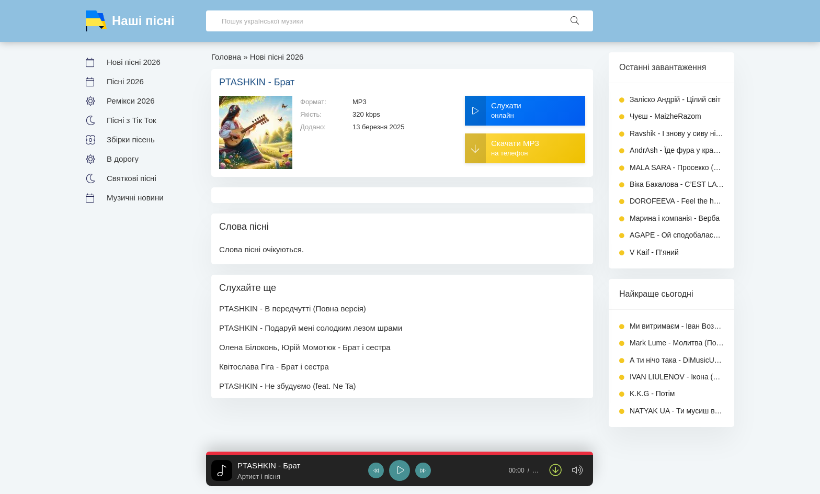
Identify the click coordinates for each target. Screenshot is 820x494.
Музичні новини (135, 197)
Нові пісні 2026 (134, 62)
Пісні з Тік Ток (131, 120)
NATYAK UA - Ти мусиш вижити (677, 411)
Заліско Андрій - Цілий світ (675, 99)
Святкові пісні (131, 178)
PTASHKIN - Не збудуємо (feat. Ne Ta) (287, 385)
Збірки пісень (131, 139)
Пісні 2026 (125, 81)
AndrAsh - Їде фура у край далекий (677, 150)
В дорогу (123, 158)
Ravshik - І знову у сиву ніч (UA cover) (677, 133)
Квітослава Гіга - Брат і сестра (274, 366)
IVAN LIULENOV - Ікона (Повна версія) (677, 377)
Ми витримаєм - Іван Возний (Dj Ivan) (677, 326)
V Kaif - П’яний (654, 252)
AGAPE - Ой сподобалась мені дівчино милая (677, 235)
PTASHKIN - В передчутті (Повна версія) (292, 308)
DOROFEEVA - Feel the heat (677, 201)
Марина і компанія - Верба (675, 218)
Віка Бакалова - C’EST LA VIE (677, 184)
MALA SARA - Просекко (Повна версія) (677, 167)
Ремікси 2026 (130, 100)
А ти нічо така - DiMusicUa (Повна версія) (677, 360)
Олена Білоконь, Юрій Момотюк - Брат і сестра (305, 347)
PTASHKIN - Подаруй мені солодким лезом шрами (310, 327)
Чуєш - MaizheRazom (665, 116)
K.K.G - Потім (652, 393)
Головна (226, 56)
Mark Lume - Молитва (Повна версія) (677, 343)
